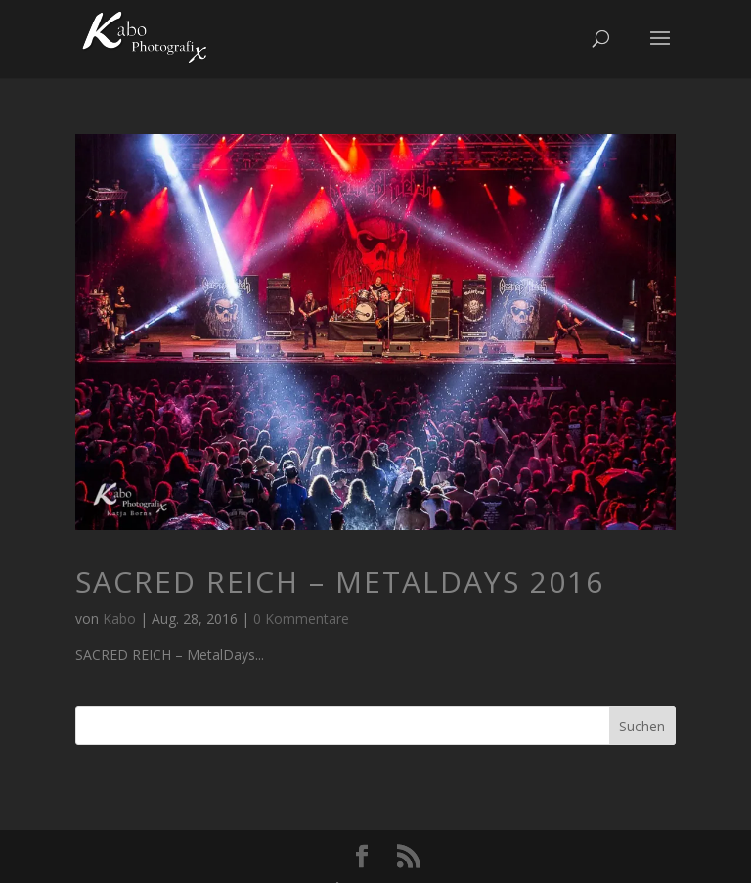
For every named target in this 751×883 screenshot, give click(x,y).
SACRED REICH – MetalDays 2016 (339, 581)
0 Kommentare (301, 618)
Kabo (119, 618)
